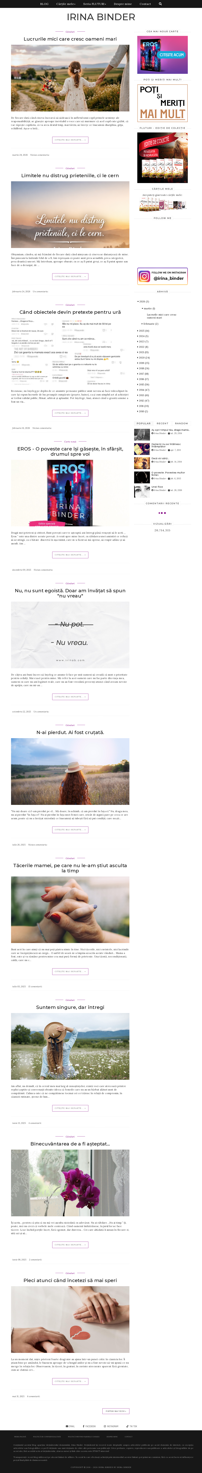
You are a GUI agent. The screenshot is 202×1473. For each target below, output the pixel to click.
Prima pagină (20, 1437)
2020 (143, 357)
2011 (143, 405)
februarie (150, 323)
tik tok (133, 1426)
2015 (143, 384)
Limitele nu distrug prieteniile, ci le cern (70, 175)
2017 (143, 373)
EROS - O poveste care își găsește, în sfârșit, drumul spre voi (70, 451)
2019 (143, 362)
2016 (143, 379)
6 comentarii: (33, 1396)
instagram (112, 1426)
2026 (143, 301)
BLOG (44, 4)
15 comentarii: (35, 986)
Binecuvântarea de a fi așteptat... (70, 1144)
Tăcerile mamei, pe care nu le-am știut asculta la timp (70, 868)
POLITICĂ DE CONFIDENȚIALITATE (47, 1437)
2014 (143, 389)
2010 (142, 411)
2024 (142, 336)
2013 (143, 395)
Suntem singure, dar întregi (70, 1007)
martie (148, 308)
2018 (143, 368)
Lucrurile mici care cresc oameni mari (70, 39)
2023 (142, 341)
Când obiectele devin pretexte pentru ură (70, 312)
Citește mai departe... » (70, 140)
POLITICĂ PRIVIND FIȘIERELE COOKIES (83, 1437)
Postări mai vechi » (116, 1411)
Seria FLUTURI (94, 4)
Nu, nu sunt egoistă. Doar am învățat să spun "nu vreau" (70, 593)
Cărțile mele (65, 4)
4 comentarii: (35, 1123)
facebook (90, 1426)
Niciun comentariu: (39, 155)
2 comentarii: (35, 1259)
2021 (143, 352)
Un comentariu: (40, 291)
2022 (142, 346)
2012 (143, 400)
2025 (143, 330)
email (72, 1426)
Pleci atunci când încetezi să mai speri (70, 1280)
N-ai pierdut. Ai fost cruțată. (70, 732)
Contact (145, 4)
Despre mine (123, 4)
